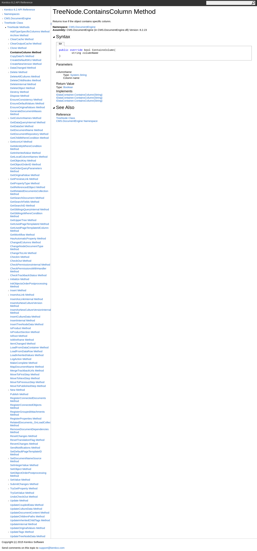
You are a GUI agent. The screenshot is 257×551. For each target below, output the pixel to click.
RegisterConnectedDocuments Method (28, 399)
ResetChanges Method (23, 436)
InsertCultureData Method (25, 316)
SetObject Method (20, 468)
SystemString (78, 74)
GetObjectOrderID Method (25, 164)
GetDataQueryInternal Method (27, 122)
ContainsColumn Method (25, 52)
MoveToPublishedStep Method (28, 385)
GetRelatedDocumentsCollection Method (29, 192)
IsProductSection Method (25, 331)
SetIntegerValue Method (24, 465)
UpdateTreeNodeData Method (27, 536)
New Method (17, 389)
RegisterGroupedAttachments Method (27, 413)
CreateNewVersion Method (25, 63)
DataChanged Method (23, 67)
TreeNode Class (13, 22)
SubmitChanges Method (24, 484)
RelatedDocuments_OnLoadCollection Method (30, 424)
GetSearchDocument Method (27, 197)
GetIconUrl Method (21, 141)
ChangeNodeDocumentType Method (26, 248)
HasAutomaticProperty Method (28, 238)
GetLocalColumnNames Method (28, 156)
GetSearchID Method (22, 205)
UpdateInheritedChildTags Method (30, 520)
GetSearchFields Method (24, 201)
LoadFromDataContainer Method (29, 347)
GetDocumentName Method (26, 130)
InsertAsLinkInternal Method (26, 299)
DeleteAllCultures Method (25, 76)
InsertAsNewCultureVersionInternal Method (30, 311)
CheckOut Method (20, 260)
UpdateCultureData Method (26, 508)
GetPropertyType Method (25, 183)
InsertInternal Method (22, 320)
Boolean (68, 87)
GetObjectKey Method (23, 160)
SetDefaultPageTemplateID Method (26, 453)
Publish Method (19, 394)
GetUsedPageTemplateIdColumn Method (29, 229)
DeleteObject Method (22, 88)
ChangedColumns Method (25, 242)
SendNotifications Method (25, 447)
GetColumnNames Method (25, 117)
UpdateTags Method (22, 531)
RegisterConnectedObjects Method (25, 406)
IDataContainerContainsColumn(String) (79, 94)
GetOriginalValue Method (24, 175)
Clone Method (18, 47)
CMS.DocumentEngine (17, 18)
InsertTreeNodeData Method (26, 324)
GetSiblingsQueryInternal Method (29, 209)
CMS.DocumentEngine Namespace (77, 120)
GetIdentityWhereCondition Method (26, 147)
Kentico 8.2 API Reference (19, 9)
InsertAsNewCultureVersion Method (26, 304)
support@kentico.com (51, 547)
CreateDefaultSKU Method (25, 59)
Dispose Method (19, 95)
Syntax (61, 36)
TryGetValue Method (22, 492)
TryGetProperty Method (23, 488)
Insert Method (18, 290)
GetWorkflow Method (22, 234)
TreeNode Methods (18, 27)
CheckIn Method (19, 256)
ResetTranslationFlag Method (27, 439)
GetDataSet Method (21, 126)
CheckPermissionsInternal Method (30, 264)
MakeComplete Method (23, 362)
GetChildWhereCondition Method (29, 137)
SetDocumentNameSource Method (25, 460)
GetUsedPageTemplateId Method (29, 223)
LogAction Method (20, 358)
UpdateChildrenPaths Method (27, 516)
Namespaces (12, 13)
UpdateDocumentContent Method (29, 512)
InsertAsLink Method (22, 294)
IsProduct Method (20, 328)
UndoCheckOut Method (24, 496)
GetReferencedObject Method (27, 187)
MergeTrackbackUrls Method (27, 370)
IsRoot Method (18, 335)
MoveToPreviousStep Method (27, 382)
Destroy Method (19, 91)
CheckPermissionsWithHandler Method (28, 270)
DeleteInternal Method (23, 84)
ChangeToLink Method (23, 253)
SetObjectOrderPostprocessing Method (28, 474)
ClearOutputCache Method (25, 43)
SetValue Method (20, 479)
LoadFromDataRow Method (26, 351)
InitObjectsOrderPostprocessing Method (28, 285)
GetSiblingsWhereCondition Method (26, 215)
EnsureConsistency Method (26, 99)
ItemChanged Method (22, 343)
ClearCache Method (21, 39)
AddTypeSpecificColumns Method (30, 31)
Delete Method (18, 72)
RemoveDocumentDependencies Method (29, 431)
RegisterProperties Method (25, 418)
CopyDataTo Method (22, 56)
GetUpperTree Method (23, 220)
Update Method (19, 500)
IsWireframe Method (22, 339)
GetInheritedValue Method (25, 152)
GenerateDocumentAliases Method (25, 113)
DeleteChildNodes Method (25, 80)
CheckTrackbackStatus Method (28, 275)
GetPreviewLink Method (24, 178)
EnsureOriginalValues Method (27, 107)
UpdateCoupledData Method (26, 504)
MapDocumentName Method (27, 366)
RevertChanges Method (24, 443)
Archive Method (19, 35)
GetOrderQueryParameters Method (26, 170)
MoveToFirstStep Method (24, 374)
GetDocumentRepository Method (29, 133)
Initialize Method (19, 279)
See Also (63, 107)
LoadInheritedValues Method (27, 355)
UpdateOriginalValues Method (27, 527)
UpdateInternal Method (23, 524)
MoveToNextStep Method (25, 378)
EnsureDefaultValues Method (27, 103)
